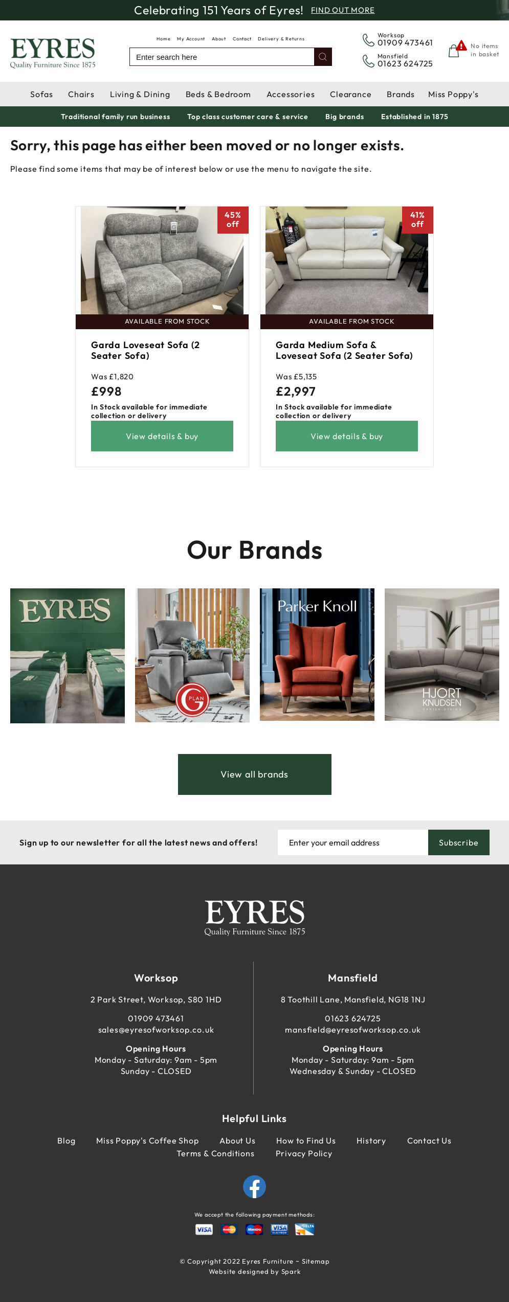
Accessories (291, 94)
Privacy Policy (304, 1153)
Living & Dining (140, 94)
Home (163, 38)
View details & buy (162, 436)
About (219, 38)
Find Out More (342, 10)
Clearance (350, 94)
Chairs (81, 94)
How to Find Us (306, 1140)
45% (233, 219)
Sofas (41, 94)
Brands (401, 94)
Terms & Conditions (215, 1153)
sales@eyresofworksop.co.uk (156, 1029)
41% (417, 219)
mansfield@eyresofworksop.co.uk (353, 1029)
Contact (242, 38)
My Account (191, 38)
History (371, 1140)
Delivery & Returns (281, 38)
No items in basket (485, 50)
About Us (237, 1140)
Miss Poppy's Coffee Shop (147, 1140)
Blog (66, 1140)
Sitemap (316, 1261)
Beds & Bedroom (218, 94)
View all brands (254, 774)
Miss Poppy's (453, 94)
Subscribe (458, 842)
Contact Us (429, 1140)
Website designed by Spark (255, 1271)
